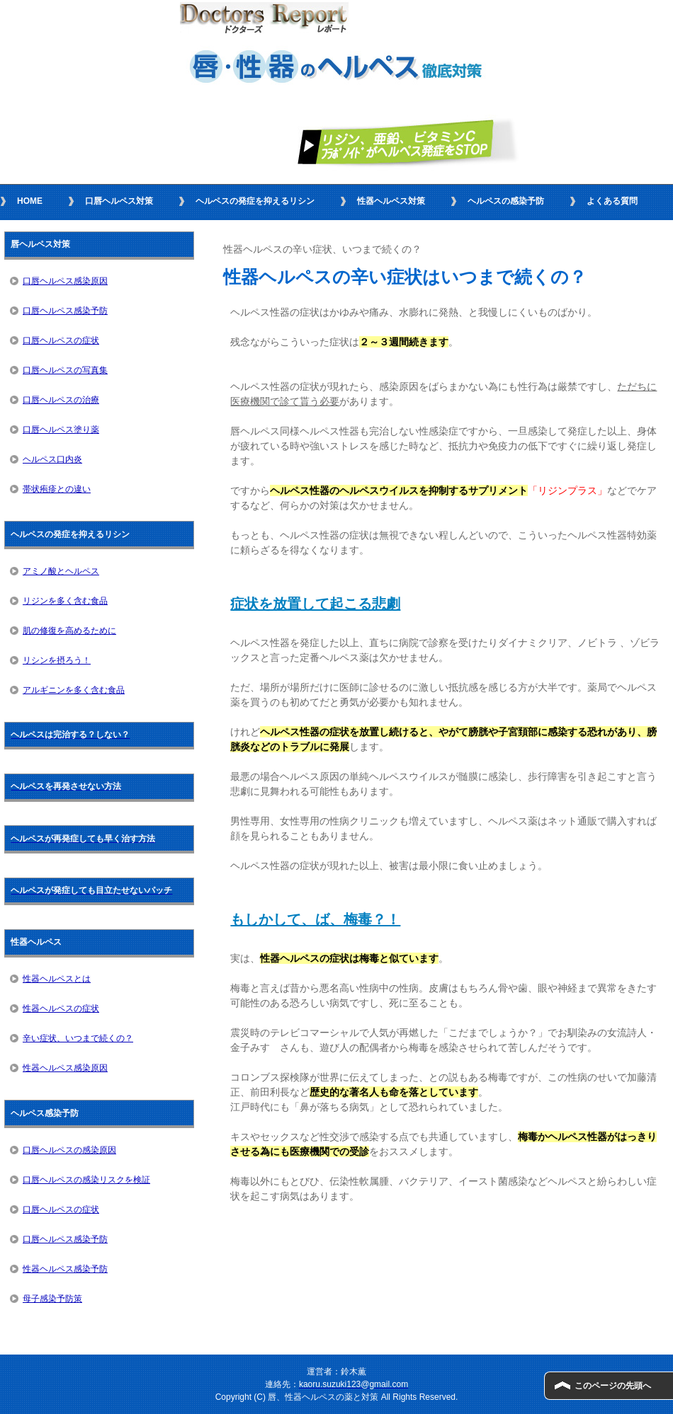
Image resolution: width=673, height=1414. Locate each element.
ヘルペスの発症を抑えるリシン (255, 201)
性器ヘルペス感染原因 (65, 1068)
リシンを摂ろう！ (57, 660)
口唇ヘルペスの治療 (61, 400)
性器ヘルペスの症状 (61, 1008)
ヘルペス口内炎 (52, 459)
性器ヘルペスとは (57, 979)
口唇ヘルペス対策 (119, 201)
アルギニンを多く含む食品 (74, 690)
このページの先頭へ (613, 1386)
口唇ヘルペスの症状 (61, 340)
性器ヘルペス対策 (391, 201)
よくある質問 (612, 201)
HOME (30, 201)
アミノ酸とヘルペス (61, 571)
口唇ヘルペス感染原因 (65, 281)
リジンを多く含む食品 (65, 601)
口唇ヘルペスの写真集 (65, 370)
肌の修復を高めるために (69, 631)
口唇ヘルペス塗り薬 (61, 430)
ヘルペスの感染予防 (506, 201)
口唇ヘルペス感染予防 (65, 311)
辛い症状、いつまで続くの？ (78, 1038)
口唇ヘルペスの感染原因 (69, 1150)
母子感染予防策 (52, 1299)
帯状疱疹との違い (57, 489)
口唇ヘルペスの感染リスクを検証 (86, 1180)
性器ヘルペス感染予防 (65, 1269)
